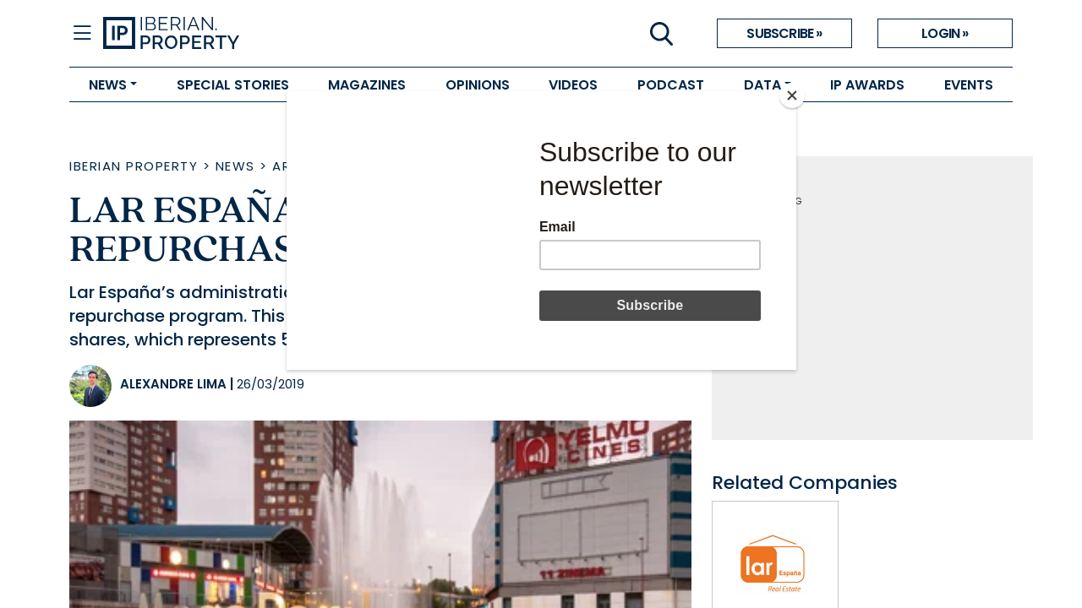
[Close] (792, 95)
